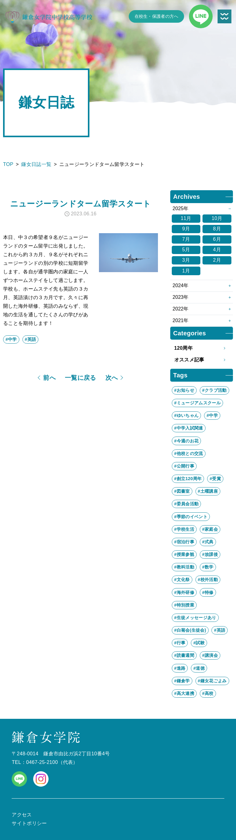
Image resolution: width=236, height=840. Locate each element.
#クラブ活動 (214, 390)
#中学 (11, 339)
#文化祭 (182, 579)
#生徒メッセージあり (195, 617)
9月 (186, 228)
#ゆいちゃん (186, 415)
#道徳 (199, 668)
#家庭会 (210, 529)
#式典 (208, 541)
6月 (217, 239)
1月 (186, 270)
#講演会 (210, 655)
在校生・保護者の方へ (157, 16)
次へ (111, 377)
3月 (186, 260)
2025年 (181, 208)
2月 (217, 260)
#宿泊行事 (184, 541)
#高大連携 (184, 693)
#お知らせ (184, 390)
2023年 (181, 297)
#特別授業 (184, 605)
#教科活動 (184, 566)
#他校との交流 (188, 453)
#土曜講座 (208, 491)
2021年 (181, 320)
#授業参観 (184, 554)
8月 (217, 228)
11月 (186, 218)
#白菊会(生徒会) (190, 630)
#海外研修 (184, 592)
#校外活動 (208, 579)
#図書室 (182, 491)
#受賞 (215, 478)
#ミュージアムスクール (197, 402)
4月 (217, 249)
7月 (186, 239)
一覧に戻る (80, 377)
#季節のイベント (190, 516)
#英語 (30, 339)
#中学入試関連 (188, 428)
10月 (217, 218)
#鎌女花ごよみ (212, 680)
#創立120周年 (188, 478)
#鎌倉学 (182, 680)
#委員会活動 (186, 503)
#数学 (208, 566)
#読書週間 (184, 655)
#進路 (180, 668)
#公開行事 (184, 466)
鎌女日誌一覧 (36, 164)
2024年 (181, 285)
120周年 (201, 348)
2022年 (181, 308)
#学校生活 (184, 529)
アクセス (22, 814)
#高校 (208, 693)
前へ (49, 377)
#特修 (208, 592)
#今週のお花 (186, 440)
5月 (186, 249)
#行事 (180, 642)
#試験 (199, 642)
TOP (8, 164)
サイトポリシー (29, 823)
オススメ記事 (201, 360)
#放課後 (210, 554)
